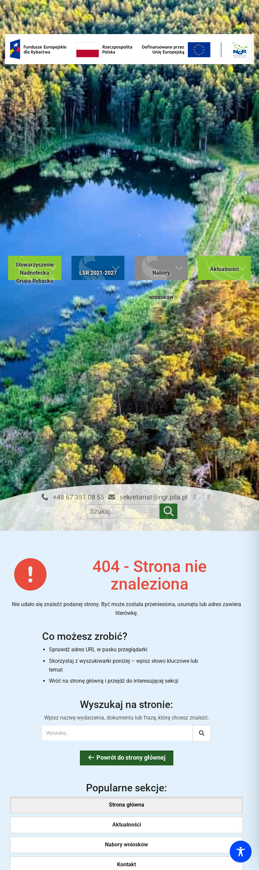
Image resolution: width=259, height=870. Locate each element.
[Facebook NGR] (198, 497)
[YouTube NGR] (212, 497)
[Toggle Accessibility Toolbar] (240, 851)
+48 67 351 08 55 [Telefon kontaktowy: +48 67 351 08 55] (72, 497)
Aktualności (126, 824)
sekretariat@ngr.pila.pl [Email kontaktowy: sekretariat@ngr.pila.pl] (148, 497)
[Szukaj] (169, 511)
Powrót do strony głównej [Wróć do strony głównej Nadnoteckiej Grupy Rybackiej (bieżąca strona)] (127, 757)
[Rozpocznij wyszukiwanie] (202, 733)
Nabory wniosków (126, 844)
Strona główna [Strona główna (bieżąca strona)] (126, 804)
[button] (34, 268)
